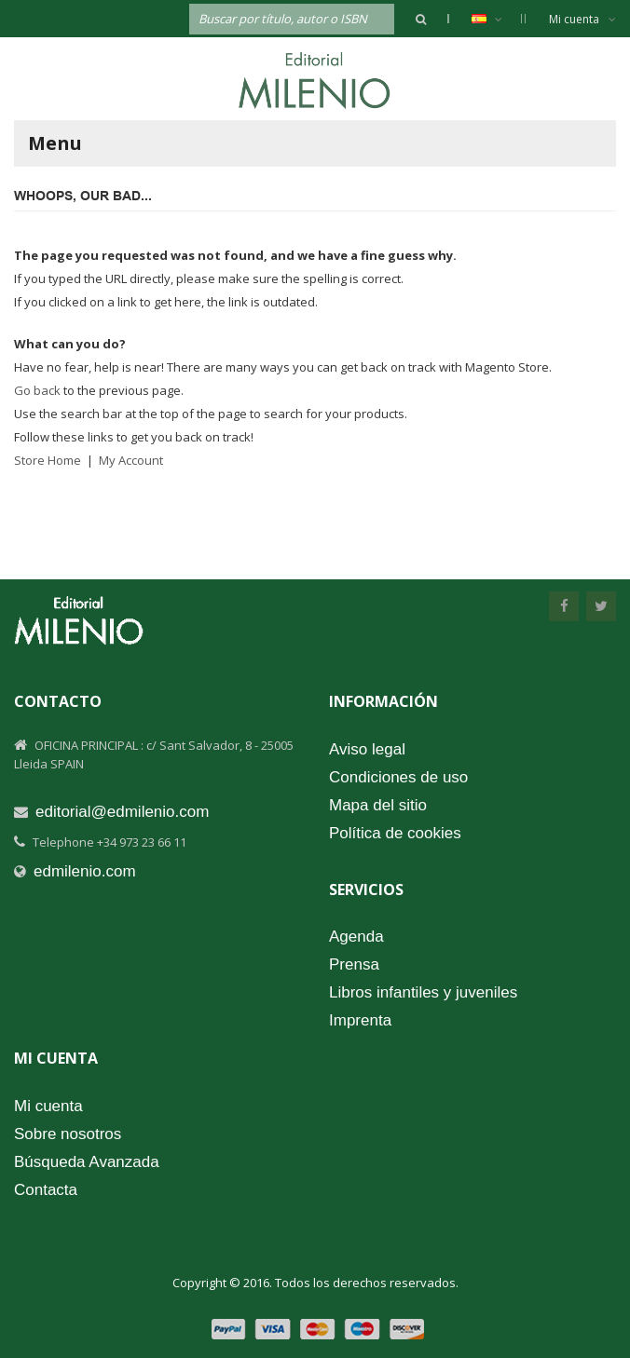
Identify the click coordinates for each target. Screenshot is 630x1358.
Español (496, 18)
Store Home (47, 460)
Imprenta (360, 1020)
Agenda (356, 936)
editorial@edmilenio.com (122, 812)
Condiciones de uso (398, 777)
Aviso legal (367, 749)
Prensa (354, 964)
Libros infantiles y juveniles (423, 992)
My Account (131, 460)
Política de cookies (395, 833)
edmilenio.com (85, 871)
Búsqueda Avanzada (86, 1162)
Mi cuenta (582, 19)
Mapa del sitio (378, 805)
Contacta (45, 1190)
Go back (37, 390)
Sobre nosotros (67, 1134)
